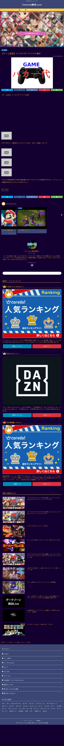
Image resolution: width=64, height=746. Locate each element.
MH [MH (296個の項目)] (8, 703)
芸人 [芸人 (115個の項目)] (32, 711)
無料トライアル (17, 346)
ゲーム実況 (4, 50)
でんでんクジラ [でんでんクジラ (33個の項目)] (34, 706)
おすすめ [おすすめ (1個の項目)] (12, 706)
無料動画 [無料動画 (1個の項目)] (21, 711)
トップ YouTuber (9, 663)
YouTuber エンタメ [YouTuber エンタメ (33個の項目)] (41, 703)
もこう (6, 667)
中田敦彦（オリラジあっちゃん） (14, 680)
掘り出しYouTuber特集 (11, 689)
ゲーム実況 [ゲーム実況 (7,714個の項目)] (30, 708)
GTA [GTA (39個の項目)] (4, 703)
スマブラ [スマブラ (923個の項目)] (37, 708)
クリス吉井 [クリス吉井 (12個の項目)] (22, 708)
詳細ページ (17, 484)
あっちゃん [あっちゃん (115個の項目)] (5, 706)
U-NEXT (6, 654)
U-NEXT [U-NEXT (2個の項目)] (25, 703)
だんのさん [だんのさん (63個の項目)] (19, 706)
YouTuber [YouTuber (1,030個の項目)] (32, 703)
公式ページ (46, 346)
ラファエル (7, 676)
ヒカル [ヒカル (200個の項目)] (54, 708)
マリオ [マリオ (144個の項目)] (59, 708)
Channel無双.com (32, 4)
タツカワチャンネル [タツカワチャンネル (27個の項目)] (46, 708)
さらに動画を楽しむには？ (32, 33)
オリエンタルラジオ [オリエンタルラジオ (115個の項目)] (13, 708)
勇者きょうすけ (8, 685)
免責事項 (38, 720)
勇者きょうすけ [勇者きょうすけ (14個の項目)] (14, 711)
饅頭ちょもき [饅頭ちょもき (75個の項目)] (38, 711)
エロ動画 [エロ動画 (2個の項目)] (59, 706)
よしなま (6, 671)
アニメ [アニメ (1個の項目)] (53, 706)
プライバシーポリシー (28, 720)
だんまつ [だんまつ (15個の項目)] (26, 706)
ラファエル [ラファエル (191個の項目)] (5, 711)
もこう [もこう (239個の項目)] (41, 706)
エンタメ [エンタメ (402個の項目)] (5, 708)
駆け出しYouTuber (9, 693)
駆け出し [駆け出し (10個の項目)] (45, 711)
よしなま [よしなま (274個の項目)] (47, 706)
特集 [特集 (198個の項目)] (27, 711)
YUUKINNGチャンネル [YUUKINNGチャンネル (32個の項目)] (52, 703)
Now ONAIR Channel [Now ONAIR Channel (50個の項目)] (16, 703)
